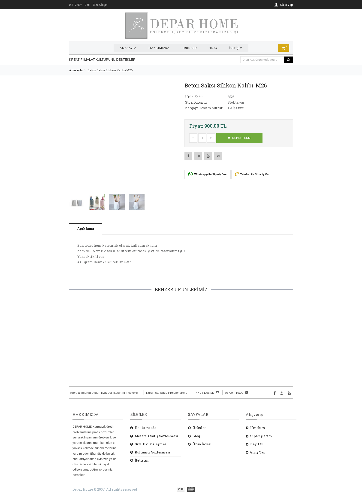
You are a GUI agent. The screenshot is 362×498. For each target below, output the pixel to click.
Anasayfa (76, 70)
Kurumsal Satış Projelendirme (166, 392)
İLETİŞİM (235, 48)
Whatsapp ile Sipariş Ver (207, 174)
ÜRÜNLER (189, 48)
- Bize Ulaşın (88, 4)
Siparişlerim (261, 436)
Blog (196, 436)
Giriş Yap (257, 452)
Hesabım (257, 428)
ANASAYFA (128, 48)
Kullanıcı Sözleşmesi (152, 452)
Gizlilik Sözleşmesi (151, 444)
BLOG (213, 48)
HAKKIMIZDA (158, 48)
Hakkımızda (145, 428)
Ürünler (199, 428)
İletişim (142, 460)
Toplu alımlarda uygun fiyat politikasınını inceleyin (104, 392)
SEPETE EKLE (239, 138)
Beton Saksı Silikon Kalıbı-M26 (110, 70)
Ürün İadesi (202, 444)
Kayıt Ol (257, 444)
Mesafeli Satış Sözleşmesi (156, 436)
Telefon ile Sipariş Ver (252, 174)
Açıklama (85, 228)
